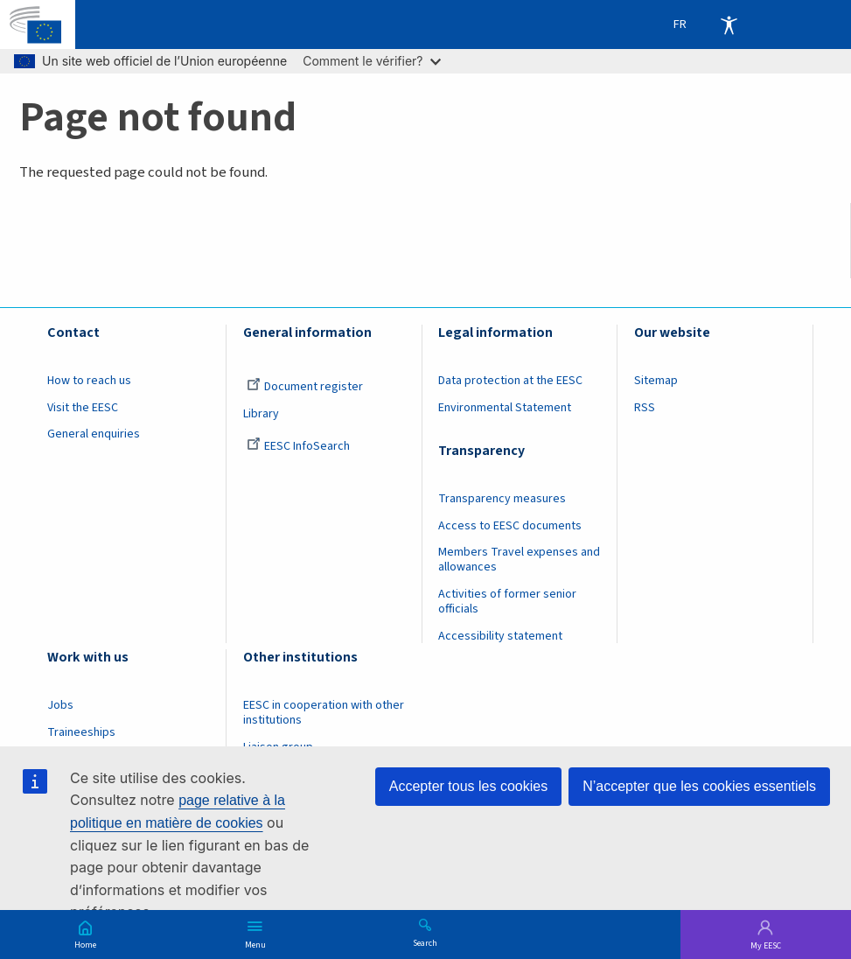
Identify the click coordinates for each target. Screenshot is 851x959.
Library (261, 414)
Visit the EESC (82, 407)
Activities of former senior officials (507, 601)
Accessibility (728, 24)
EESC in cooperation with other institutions (323, 712)
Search (425, 942)
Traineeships (81, 732)
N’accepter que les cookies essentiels (699, 786)
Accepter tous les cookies (468, 786)
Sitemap (656, 380)
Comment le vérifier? (371, 60)
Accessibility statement (500, 636)
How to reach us (89, 380)
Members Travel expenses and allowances (519, 559)
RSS (644, 407)
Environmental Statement (504, 407)
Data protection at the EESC (510, 380)
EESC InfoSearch (298, 446)
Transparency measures (502, 499)
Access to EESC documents (510, 526)
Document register (305, 387)
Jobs (60, 705)
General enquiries (93, 434)
